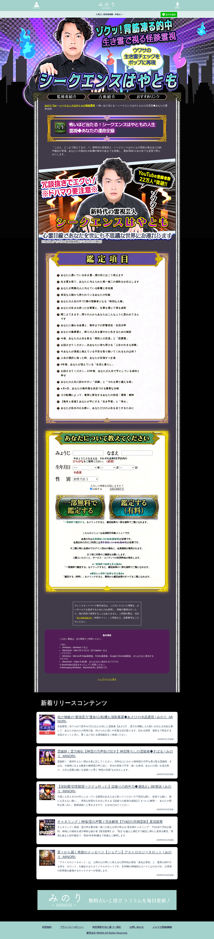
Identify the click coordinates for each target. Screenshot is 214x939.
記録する (96, 489)
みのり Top (51, 105)
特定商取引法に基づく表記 (106, 927)
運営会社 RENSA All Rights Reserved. (107, 933)
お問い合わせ (136, 927)
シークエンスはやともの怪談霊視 (77, 105)
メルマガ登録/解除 (162, 927)
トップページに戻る (107, 679)
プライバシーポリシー (72, 927)
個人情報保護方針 (84, 618)
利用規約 (47, 927)
